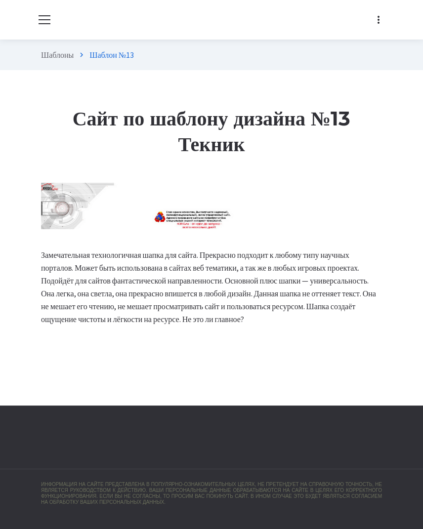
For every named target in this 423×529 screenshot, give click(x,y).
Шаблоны (57, 55)
